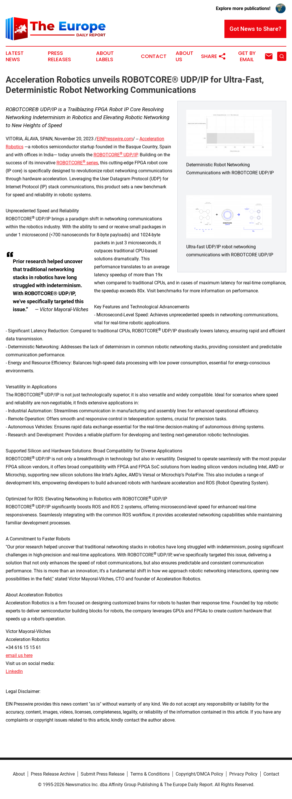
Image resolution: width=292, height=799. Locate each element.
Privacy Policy (243, 774)
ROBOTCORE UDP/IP (115, 154)
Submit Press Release (102, 774)
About (19, 774)
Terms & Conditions (150, 774)
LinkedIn (14, 671)
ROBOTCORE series (77, 162)
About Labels (105, 56)
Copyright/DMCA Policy (199, 774)
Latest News (15, 56)
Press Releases (59, 56)
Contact (154, 56)
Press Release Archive (53, 774)
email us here (19, 655)
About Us (184, 56)
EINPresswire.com (115, 138)
